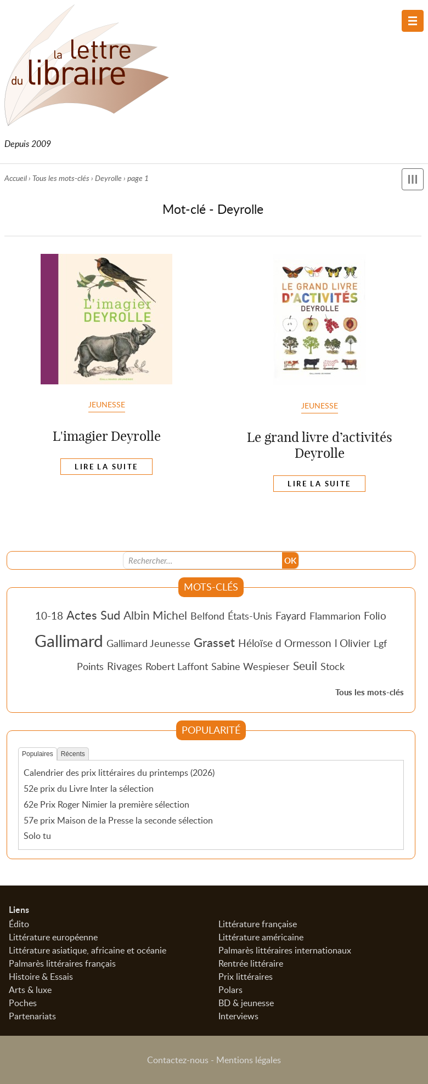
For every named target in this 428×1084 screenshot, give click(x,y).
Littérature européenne (53, 937)
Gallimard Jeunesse (148, 643)
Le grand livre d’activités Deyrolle (319, 445)
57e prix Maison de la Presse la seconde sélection (118, 820)
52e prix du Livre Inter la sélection (89, 788)
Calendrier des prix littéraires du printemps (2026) (119, 773)
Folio (375, 615)
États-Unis (250, 615)
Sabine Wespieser (250, 666)
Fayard (290, 615)
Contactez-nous (178, 1060)
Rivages (124, 666)
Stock (332, 666)
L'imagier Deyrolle (107, 436)
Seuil (305, 665)
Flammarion (335, 615)
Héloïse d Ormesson (284, 642)
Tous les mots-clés (60, 178)
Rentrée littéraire (250, 963)
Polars (230, 990)
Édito (19, 924)
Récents (73, 754)
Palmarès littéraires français (62, 963)
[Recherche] (203, 560)
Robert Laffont (176, 666)
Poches (23, 1003)
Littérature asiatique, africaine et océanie (87, 950)
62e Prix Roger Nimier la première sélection (106, 804)
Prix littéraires (245, 977)
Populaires (37, 754)
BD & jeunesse (246, 1003)
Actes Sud (93, 614)
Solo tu (37, 836)
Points (90, 666)
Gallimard (69, 640)
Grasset (214, 642)
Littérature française (257, 924)
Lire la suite (106, 467)
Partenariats (32, 1016)
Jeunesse (106, 404)
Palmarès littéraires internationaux (284, 950)
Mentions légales (248, 1060)
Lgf (380, 643)
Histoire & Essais (41, 977)
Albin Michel (155, 615)
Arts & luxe (30, 990)
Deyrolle (108, 178)
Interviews (238, 1016)
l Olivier (352, 642)
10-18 (49, 615)
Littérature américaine (260, 937)
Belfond (207, 615)
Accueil (15, 178)
